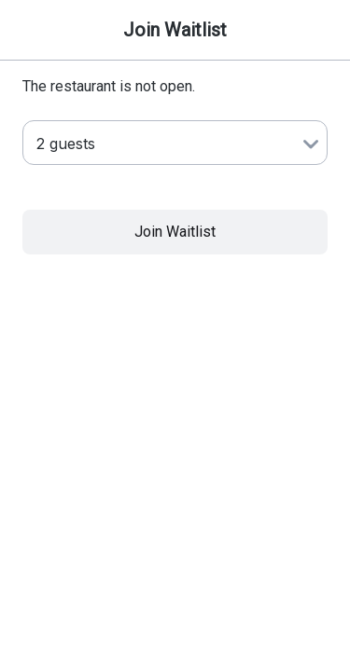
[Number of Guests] (175, 142)
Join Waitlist (175, 231)
